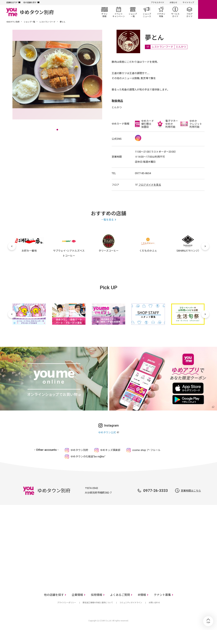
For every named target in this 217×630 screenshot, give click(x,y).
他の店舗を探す (30, 2)
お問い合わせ (154, 603)
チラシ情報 (104, 12)
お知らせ (173, 2)
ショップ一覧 (133, 12)
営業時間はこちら (191, 490)
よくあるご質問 (120, 594)
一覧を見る (107, 219)
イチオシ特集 (161, 12)
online (207, 9)
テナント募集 (162, 594)
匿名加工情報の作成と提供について (98, 603)
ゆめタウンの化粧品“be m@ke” (88, 456)
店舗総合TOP (11, 2)
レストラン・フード (47, 22)
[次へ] (205, 246)
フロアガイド (189, 12)
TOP (208, 621)
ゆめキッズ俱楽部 (110, 450)
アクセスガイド (157, 2)
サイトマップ (188, 2)
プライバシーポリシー (66, 603)
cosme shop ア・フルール (146, 450)
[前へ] (12, 246)
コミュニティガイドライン (131, 603)
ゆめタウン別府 (13, 22)
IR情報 (142, 594)
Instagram (138, 138)
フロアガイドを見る (149, 184)
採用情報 (96, 594)
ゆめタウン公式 (107, 432)
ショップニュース (147, 12)
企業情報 (77, 594)
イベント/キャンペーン (118, 12)
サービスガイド (175, 12)
